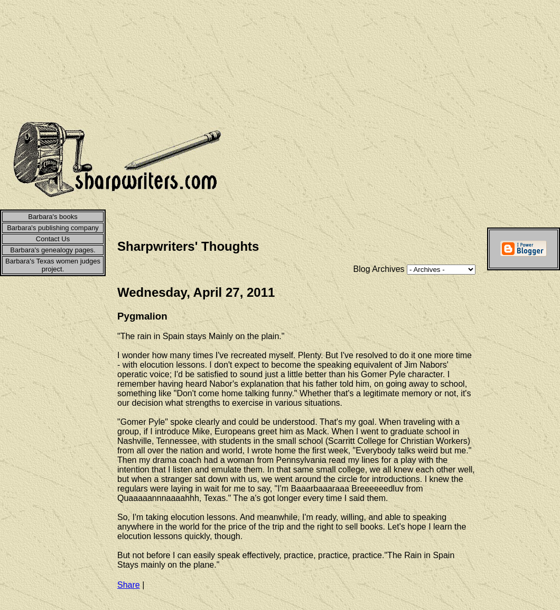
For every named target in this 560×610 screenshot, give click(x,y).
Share (128, 584)
